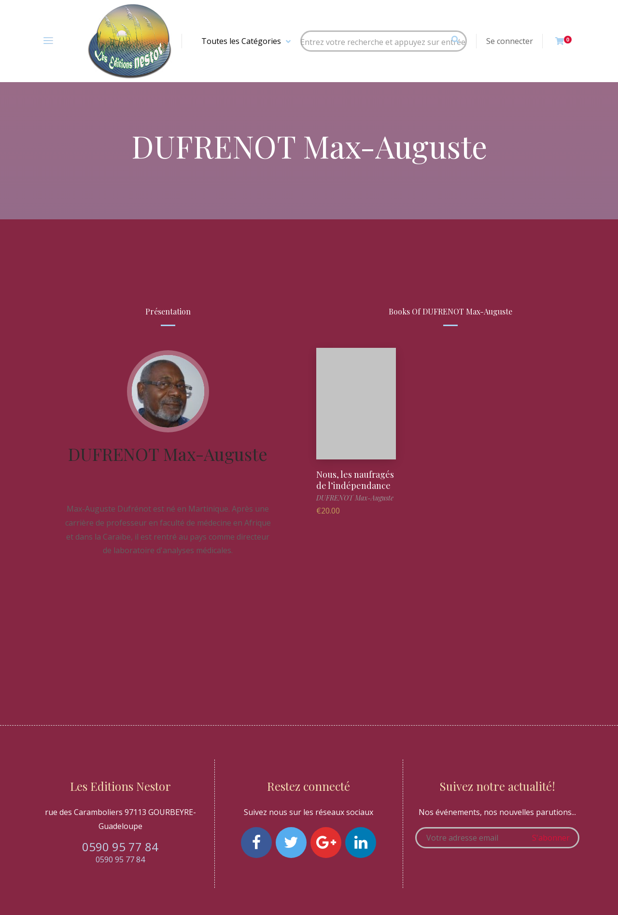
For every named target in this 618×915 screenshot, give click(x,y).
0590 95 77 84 (120, 847)
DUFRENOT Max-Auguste (167, 453)
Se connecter (509, 41)
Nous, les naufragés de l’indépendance (355, 480)
